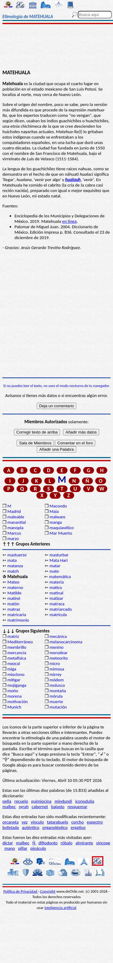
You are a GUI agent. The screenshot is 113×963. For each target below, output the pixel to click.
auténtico (30, 827)
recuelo (21, 801)
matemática (60, 576)
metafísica (16, 658)
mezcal (13, 663)
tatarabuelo (57, 822)
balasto (57, 806)
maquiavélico (61, 527)
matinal (56, 593)
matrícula (58, 614)
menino (56, 647)
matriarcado (60, 609)
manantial (16, 522)
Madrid (13, 511)
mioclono (15, 674)
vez (25, 822)
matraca (56, 603)
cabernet (40, 806)
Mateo (13, 582)
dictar (7, 843)
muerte (56, 701)
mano (10, 848)
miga (11, 669)
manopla (15, 527)
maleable (15, 517)
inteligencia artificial (60, 907)
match (13, 571)
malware (57, 517)
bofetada (10, 827)
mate (54, 571)
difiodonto (48, 843)
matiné (13, 598)
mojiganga (16, 685)
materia (56, 582)
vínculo (37, 822)
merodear (58, 652)
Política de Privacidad (20, 891)
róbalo (66, 843)
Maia (54, 511)
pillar (22, 848)
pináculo (38, 848)
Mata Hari (58, 560)
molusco (57, 685)
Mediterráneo (20, 642)
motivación (17, 701)
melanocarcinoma (65, 642)
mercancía (16, 652)
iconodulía (84, 801)
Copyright (47, 891)
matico (55, 587)
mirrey (55, 674)
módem (56, 680)
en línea (69, 221)
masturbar (58, 555)
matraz (13, 609)
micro (54, 663)
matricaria (16, 614)
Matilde (14, 593)
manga (55, 522)
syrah (23, 806)
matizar (56, 598)
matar (54, 565)
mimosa (56, 669)
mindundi (63, 801)
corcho (77, 822)
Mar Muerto (60, 533)
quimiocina (41, 801)
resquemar (77, 806)
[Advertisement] (56, 47)
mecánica (58, 636)
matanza (15, 565)
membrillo (16, 647)
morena (14, 696)
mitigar (13, 680)
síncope (103, 843)
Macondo (58, 506)
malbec (9, 806)
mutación (58, 707)
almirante (84, 843)
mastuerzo (17, 555)
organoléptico (54, 827)
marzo (13, 538)
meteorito (58, 658)
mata (12, 560)
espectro (95, 822)
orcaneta (10, 822)
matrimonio (18, 620)
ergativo (78, 827)
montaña (57, 690)
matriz (13, 636)
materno (15, 587)
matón (13, 603)
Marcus (14, 533)
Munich (14, 707)
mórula (56, 696)
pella (6, 801)
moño (12, 690)
